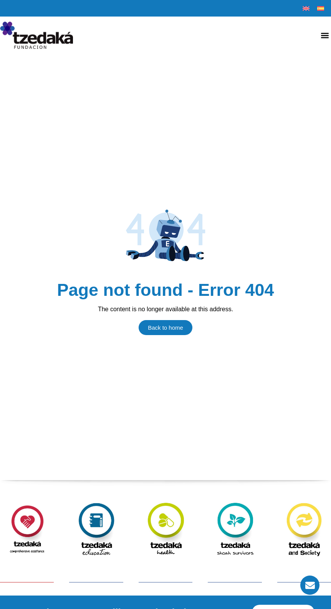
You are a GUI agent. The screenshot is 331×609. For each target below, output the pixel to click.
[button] (324, 35)
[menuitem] (306, 8)
